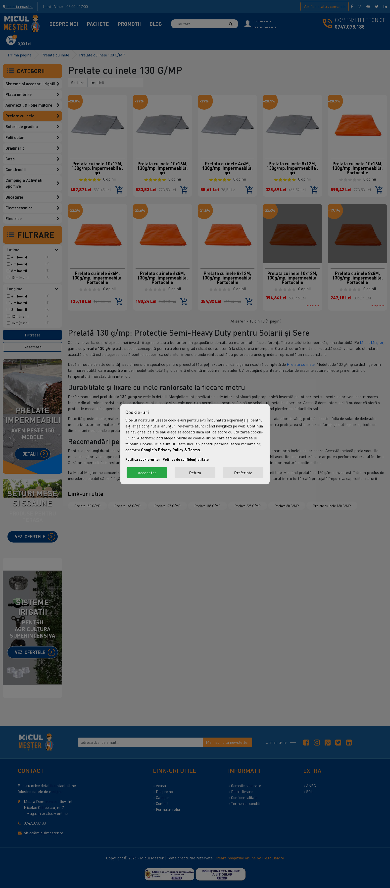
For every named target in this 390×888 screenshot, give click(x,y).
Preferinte (243, 472)
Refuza (195, 472)
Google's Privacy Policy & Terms (170, 449)
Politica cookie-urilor (142, 459)
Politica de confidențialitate (186, 459)
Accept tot (147, 472)
